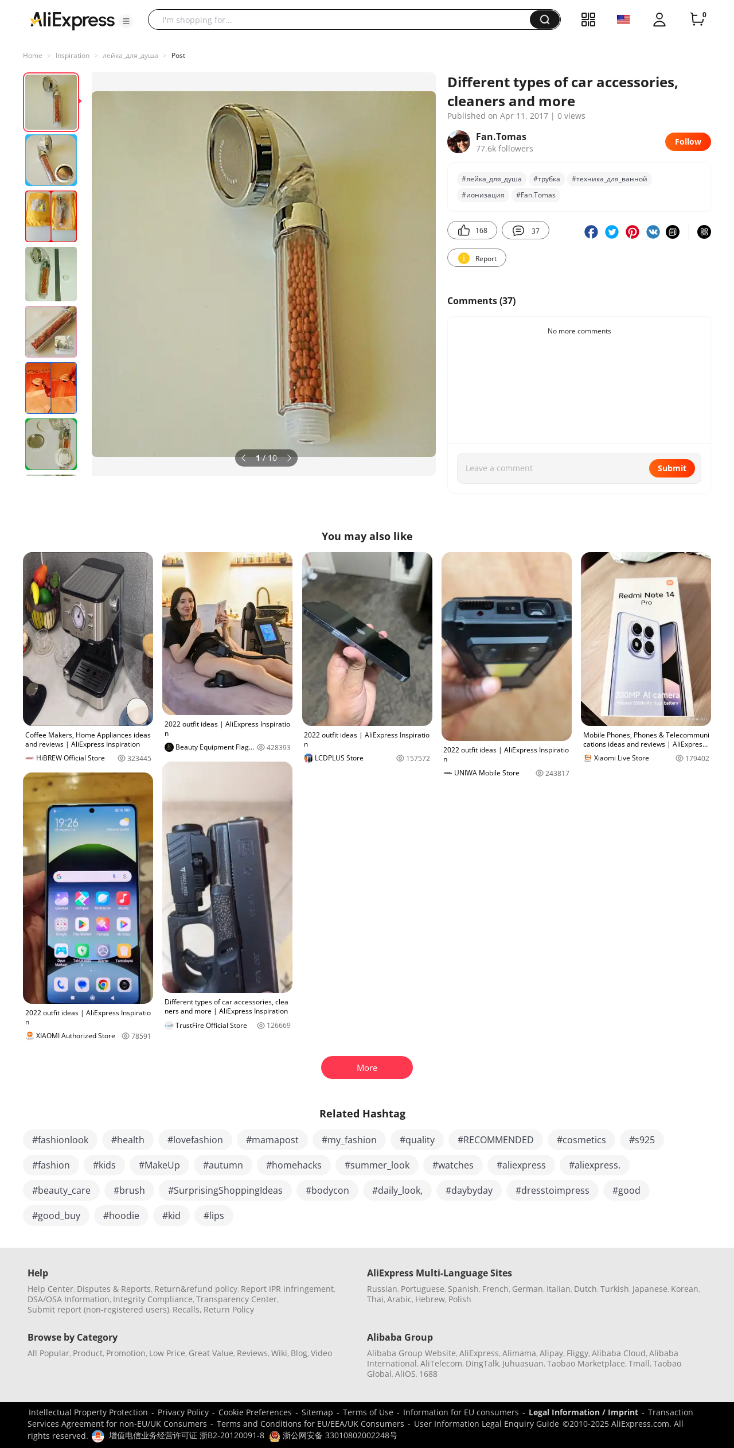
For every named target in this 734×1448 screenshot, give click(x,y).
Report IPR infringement (287, 1288)
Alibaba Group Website (411, 1353)
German (527, 1288)
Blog (299, 1353)
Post (178, 55)
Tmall (639, 1363)
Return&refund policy (195, 1288)
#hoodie (121, 1215)
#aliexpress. (594, 1165)
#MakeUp (159, 1165)
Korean (684, 1288)
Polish (459, 1299)
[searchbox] (343, 19)
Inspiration (72, 55)
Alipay (551, 1353)
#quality (417, 1139)
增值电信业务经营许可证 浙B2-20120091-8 (186, 1435)
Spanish (463, 1288)
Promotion (126, 1353)
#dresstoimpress (552, 1190)
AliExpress (479, 1353)
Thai (375, 1299)
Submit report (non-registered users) (98, 1309)
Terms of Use (368, 1412)
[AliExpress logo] (72, 20)
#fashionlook (60, 1139)
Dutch (585, 1288)
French (495, 1288)
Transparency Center (236, 1299)
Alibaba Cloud (619, 1353)
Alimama (519, 1353)
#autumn (223, 1165)
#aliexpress (521, 1165)
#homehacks (294, 1165)
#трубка (546, 179)
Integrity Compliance (153, 1299)
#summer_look (377, 1165)
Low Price (167, 1353)
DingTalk (482, 1363)
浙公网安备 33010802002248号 (333, 1435)
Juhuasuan (523, 1363)
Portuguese (422, 1288)
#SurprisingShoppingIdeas (225, 1190)
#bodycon (327, 1190)
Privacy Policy (183, 1412)
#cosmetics (581, 1139)
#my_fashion (349, 1139)
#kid (171, 1215)
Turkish (614, 1288)
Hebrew (430, 1299)
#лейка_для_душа (492, 179)
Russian (382, 1288)
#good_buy (56, 1215)
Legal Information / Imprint (583, 1412)
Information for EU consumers (461, 1412)
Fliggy (577, 1353)
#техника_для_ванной (609, 179)
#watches (453, 1165)
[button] (126, 21)
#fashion (51, 1165)
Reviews (252, 1353)
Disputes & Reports (114, 1288)
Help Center (50, 1288)
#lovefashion (195, 1139)
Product (88, 1353)
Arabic (399, 1299)
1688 (428, 1373)
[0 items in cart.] (697, 19)
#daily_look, (397, 1190)
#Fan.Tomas (536, 195)
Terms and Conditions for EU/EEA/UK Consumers (310, 1423)
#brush (129, 1190)
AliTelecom (441, 1363)
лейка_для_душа (130, 55)
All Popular (48, 1353)
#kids (104, 1165)
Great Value (211, 1353)
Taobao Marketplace (586, 1363)
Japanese (650, 1288)
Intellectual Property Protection (88, 1412)
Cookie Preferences (255, 1412)
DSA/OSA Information (69, 1299)
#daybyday (469, 1190)
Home (32, 55)
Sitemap (317, 1412)
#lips (214, 1215)
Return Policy (229, 1309)
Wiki (279, 1353)
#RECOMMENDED (496, 1139)
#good (626, 1190)
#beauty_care (61, 1190)
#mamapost (272, 1139)
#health (128, 1139)
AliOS (405, 1373)
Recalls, (187, 1309)
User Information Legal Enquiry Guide (486, 1423)
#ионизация (483, 195)
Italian (558, 1288)
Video (321, 1353)
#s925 (642, 1139)
